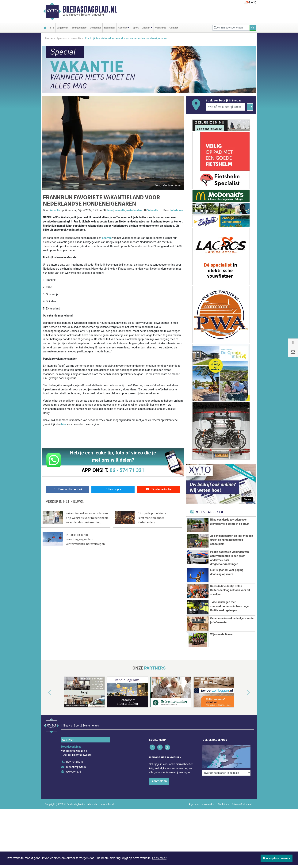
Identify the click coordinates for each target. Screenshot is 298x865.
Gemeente (95, 27)
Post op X (113, 489)
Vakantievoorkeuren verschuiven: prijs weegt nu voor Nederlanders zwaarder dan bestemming (87, 517)
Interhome (176, 210)
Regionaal (109, 27)
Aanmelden (159, 773)
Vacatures (160, 27)
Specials (61, 38)
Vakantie (76, 38)
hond (110, 210)
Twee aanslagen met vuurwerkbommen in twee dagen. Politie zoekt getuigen (230, 606)
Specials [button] (123, 27)
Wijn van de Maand (221, 634)
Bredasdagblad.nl (90, 9)
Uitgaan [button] (146, 27)
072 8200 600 (74, 754)
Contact (174, 27)
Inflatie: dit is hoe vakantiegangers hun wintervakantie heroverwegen (85, 539)
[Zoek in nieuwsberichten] (231, 28)
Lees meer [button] (159, 858)
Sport (135, 27)
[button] (45, 693)
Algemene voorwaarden (201, 796)
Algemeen (62, 27)
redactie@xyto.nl (76, 759)
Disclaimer (223, 796)
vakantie (120, 210)
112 (52, 27)
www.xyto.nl (73, 763)
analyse (107, 238)
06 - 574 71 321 (127, 470)
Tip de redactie (158, 489)
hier (63, 424)
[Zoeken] (253, 28)
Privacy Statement (242, 796)
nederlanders (134, 210)
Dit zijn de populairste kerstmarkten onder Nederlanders (152, 517)
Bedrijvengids (78, 27)
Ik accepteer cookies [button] (276, 858)
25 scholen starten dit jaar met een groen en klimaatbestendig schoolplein (231, 540)
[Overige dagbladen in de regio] (226, 746)
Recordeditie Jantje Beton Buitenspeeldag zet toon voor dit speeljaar (230, 590)
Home (49, 38)
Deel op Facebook (67, 489)
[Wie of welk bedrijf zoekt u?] (225, 107)
